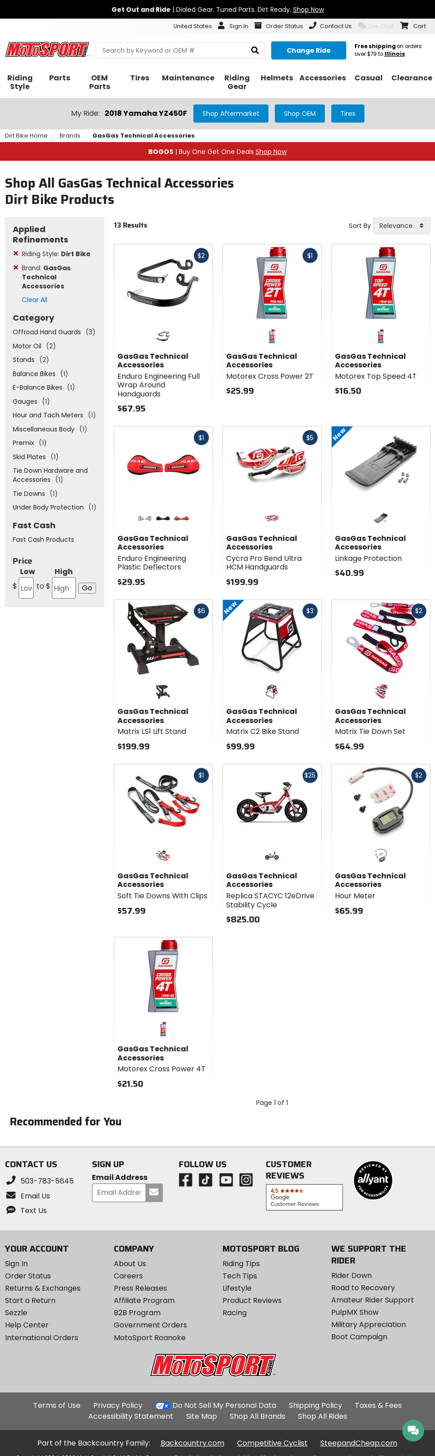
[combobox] (401, 225)
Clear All (34, 299)
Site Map (201, 1416)
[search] (255, 50)
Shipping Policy (315, 1405)
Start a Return (30, 1300)
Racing (235, 1312)
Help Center (27, 1325)
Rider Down (351, 1275)
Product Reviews (252, 1300)
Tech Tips (240, 1276)
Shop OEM (300, 113)
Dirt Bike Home (26, 135)
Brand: (46, 277)
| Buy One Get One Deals (217, 151)
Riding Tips (241, 1263)
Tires (347, 113)
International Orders (41, 1337)
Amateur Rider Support (372, 1300)
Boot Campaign (359, 1337)
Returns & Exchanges (43, 1288)
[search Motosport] (180, 50)
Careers (128, 1276)
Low (24, 582)
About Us (130, 1263)
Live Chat (376, 26)
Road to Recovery (363, 1288)
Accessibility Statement (130, 1416)
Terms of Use (57, 1405)
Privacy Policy (117, 1405)
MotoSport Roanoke (150, 1337)
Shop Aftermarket (230, 113)
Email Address (119, 1178)
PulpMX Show (355, 1312)
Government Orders (150, 1325)
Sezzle (16, 1312)
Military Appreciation (368, 1324)
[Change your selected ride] (308, 50)
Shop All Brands (257, 1416)
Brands (70, 135)
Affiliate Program (144, 1300)
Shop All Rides (322, 1416)
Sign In (16, 1263)
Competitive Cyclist (272, 1443)
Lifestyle (237, 1288)
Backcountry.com (192, 1443)
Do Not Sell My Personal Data (224, 1406)
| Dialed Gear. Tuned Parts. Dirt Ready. (217, 9)
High (55, 582)
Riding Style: (56, 253)
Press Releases (140, 1288)
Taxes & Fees (378, 1405)
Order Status (28, 1276)
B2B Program (137, 1312)
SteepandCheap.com (358, 1443)
